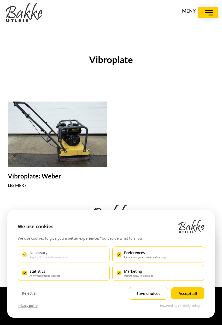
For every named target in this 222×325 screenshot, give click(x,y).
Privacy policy (28, 306)
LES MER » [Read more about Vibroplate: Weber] (17, 185)
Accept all (187, 293)
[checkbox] (64, 254)
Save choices (148, 293)
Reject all (30, 293)
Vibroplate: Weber (34, 176)
